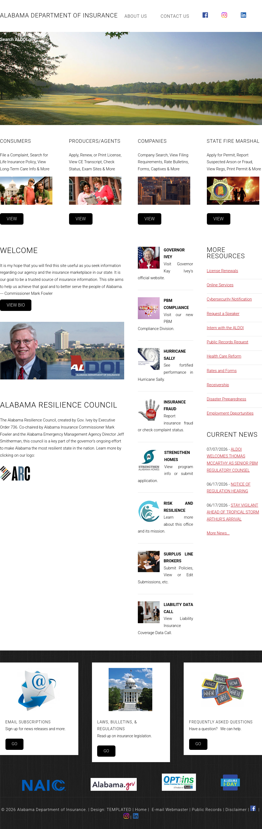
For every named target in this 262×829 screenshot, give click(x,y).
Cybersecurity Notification (229, 299)
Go (14, 743)
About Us (135, 16)
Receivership (218, 384)
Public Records (207, 809)
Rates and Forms (222, 370)
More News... (218, 533)
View (12, 218)
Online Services (220, 285)
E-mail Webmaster (170, 809)
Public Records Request (227, 342)
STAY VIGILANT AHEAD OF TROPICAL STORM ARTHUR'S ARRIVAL (233, 512)
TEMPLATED (119, 809)
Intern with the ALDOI (225, 327)
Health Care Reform (224, 356)
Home (141, 809)
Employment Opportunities (230, 413)
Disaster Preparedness (226, 399)
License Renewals (222, 270)
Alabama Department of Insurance (59, 15)
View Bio (16, 305)
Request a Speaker (223, 313)
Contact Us (175, 16)
